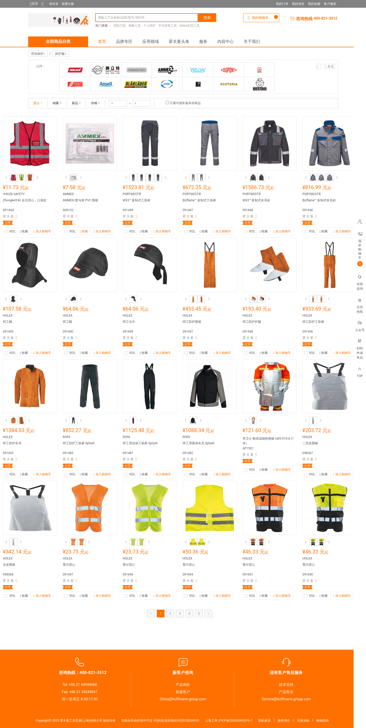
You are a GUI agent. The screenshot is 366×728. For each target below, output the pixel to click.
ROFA (66, 437)
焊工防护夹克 (12, 443)
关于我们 (252, 41)
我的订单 (282, 4)
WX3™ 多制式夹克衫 (256, 200)
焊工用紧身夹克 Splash (198, 443)
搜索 (207, 18)
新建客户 (183, 692)
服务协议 (284, 720)
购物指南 (322, 720)
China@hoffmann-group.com (183, 699)
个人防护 (149, 25)
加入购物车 (42, 231)
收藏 (24, 231)
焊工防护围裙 (192, 322)
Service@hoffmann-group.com (286, 699)
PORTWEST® (132, 194)
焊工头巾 (129, 322)
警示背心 (69, 564)
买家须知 (303, 720)
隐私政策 (264, 720)
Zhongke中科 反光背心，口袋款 (24, 200)
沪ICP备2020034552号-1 (235, 720)
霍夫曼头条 (179, 41)
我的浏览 (298, 4)
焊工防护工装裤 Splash (79, 443)
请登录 (53, 4)
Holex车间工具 (190, 25)
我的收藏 (314, 4)
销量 (57, 103)
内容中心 (225, 41)
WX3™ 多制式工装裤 (136, 200)
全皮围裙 (9, 564)
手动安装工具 (167, 25)
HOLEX (8, 315)
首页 (102, 41)
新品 (76, 103)
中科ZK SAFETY (14, 194)
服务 (203, 41)
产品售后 (286, 692)
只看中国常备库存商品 (185, 103)
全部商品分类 (58, 41)
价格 (95, 103)
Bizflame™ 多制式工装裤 (199, 200)
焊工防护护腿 (252, 322)
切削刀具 (119, 25)
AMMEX (68, 194)
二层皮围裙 (310, 443)
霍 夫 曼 (8, 216)
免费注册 (67, 4)
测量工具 (134, 25)
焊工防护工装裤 (313, 322)
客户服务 (330, 4)
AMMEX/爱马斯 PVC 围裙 (80, 200)
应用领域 (150, 41)
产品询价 (183, 685)
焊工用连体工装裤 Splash (140, 443)
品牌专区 (124, 41)
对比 (12, 231)
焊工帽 (7, 322)
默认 (38, 103)
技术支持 (286, 685)
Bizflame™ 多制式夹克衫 (319, 200)
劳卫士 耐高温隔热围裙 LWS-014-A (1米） (268, 441)
